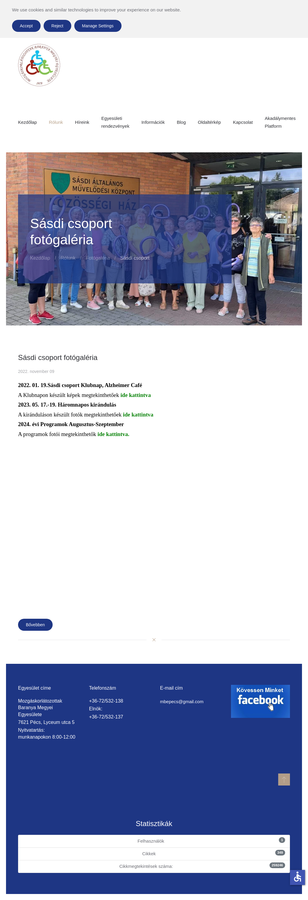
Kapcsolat (243, 122)
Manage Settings (98, 25)
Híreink (82, 122)
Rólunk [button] (56, 122)
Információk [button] (153, 122)
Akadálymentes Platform (280, 122)
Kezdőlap (27, 122)
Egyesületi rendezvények (115, 122)
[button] (283, 779)
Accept (26, 25)
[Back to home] (39, 65)
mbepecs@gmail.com (181, 701)
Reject (57, 25)
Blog (181, 122)
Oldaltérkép (209, 122)
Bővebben (35, 624)
